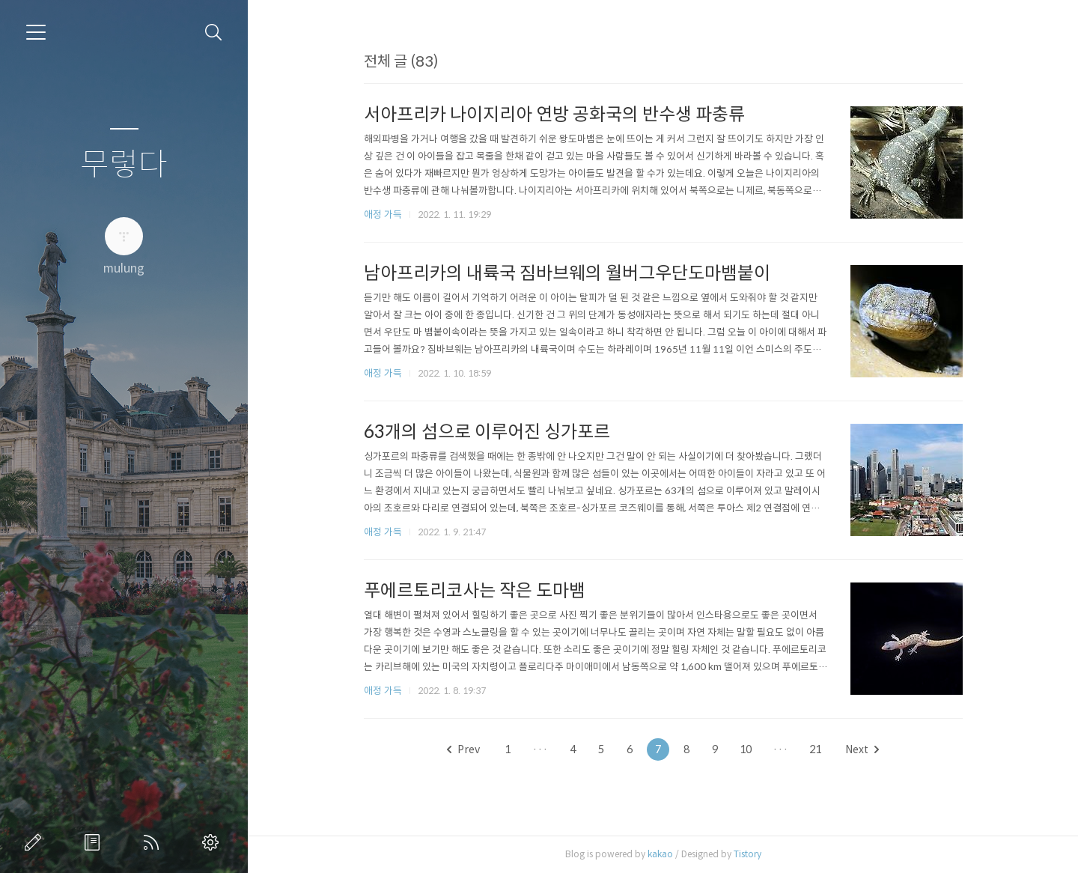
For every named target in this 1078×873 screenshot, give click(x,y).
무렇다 (124, 165)
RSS (154, 842)
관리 (213, 842)
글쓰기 (36, 842)
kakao (660, 854)
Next (862, 749)
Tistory (747, 854)
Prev (463, 749)
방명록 (95, 842)
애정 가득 (383, 214)
